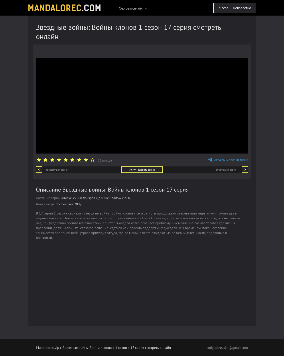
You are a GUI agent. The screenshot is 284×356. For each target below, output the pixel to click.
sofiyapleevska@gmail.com (227, 347)
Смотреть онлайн (133, 8)
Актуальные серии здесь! (228, 160)
